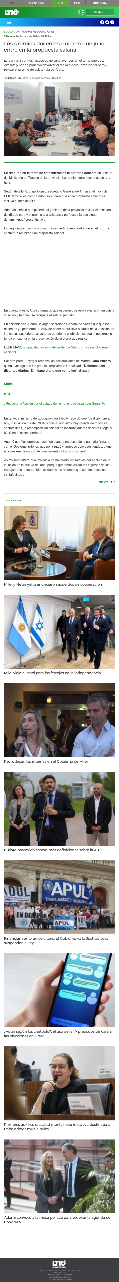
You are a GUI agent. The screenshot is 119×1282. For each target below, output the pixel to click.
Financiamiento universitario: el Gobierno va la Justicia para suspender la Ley (56, 940)
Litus (77, 3)
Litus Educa (100, 3)
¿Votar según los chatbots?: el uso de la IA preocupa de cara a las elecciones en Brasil (58, 1033)
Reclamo (12, 403)
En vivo (98, 12)
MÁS (16, 347)
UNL (13, 3)
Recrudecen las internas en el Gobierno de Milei (46, 761)
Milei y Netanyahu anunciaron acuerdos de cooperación (53, 584)
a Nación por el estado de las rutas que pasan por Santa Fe (62, 403)
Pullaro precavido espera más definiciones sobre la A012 (53, 850)
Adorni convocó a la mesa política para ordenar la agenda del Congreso (57, 1219)
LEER (8, 347)
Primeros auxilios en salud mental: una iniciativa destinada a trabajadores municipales (57, 1126)
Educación (12, 31)
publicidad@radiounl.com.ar (59, 1277)
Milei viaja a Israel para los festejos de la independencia (52, 673)
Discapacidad (29, 347)
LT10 (60, 3)
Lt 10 (12, 12)
